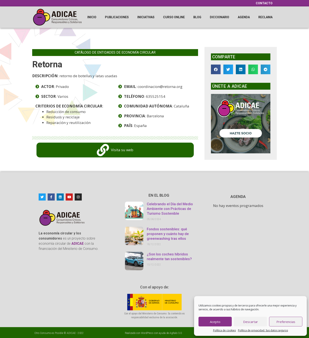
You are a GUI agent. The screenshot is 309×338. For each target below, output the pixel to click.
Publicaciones (117, 17)
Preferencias (285, 322)
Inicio (91, 17)
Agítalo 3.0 (176, 333)
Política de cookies (224, 330)
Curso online (174, 17)
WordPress (147, 333)
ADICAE (71, 333)
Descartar (250, 322)
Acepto (215, 322)
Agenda (244, 17)
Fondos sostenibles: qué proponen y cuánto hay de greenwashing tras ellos (168, 234)
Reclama (265, 17)
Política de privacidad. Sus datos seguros (263, 330)
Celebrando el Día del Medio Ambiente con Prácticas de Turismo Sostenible (170, 209)
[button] (216, 69)
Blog (197, 17)
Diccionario (219, 17)
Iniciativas (145, 17)
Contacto (264, 3)
